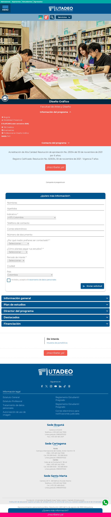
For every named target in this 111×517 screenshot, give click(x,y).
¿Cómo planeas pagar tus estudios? (25, 249)
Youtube (55, 386)
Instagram (51, 386)
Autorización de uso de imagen (14, 413)
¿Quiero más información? (55, 510)
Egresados (38, 2)
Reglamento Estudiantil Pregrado (67, 398)
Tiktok (65, 386)
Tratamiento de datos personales (13, 406)
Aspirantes (16, 2)
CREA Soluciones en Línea (41, 17)
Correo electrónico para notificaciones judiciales (67, 412)
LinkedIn (60, 386)
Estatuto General (11, 397)
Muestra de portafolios (57, 343)
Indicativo (12, 214)
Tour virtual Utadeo (46, 17)
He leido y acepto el (31, 280)
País (9, 271)
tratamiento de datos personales (42, 280)
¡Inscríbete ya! (55, 167)
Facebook (42, 386)
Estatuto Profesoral (12, 401)
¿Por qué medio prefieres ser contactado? (28, 240)
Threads (69, 386)
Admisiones (5, 2)
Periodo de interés (16, 257)
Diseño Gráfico (59, 101)
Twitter (46, 386)
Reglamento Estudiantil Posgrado (67, 405)
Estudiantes (27, 2)
